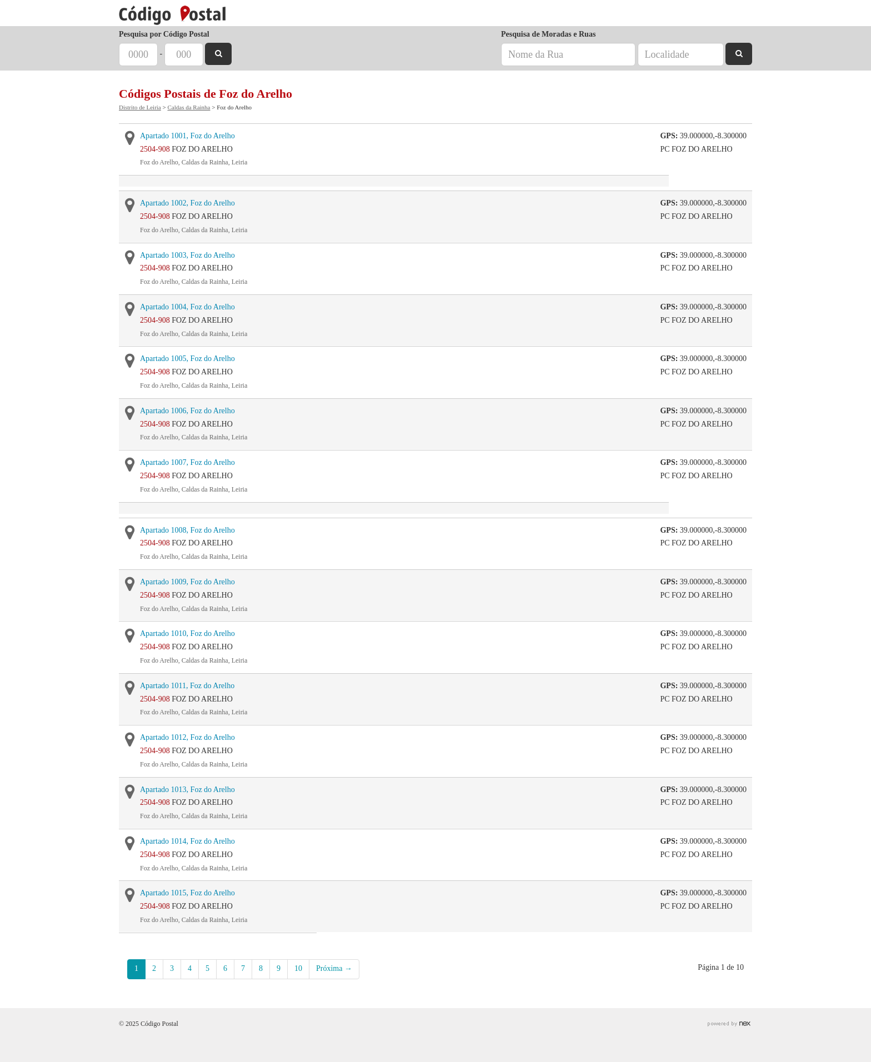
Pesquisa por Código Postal (164, 34)
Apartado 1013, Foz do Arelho (187, 789)
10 (298, 968)
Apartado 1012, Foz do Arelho (187, 737)
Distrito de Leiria (140, 107)
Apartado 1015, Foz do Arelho (187, 893)
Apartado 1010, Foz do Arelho (187, 633)
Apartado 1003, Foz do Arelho (187, 255)
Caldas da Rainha (188, 107)
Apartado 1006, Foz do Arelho (187, 411)
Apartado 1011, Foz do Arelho (187, 686)
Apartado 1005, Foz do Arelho (187, 358)
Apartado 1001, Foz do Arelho (187, 136)
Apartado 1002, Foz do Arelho (187, 203)
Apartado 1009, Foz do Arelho (187, 582)
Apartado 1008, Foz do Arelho (187, 530)
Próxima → (334, 968)
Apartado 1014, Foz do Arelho (187, 841)
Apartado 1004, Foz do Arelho (187, 307)
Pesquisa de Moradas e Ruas (548, 34)
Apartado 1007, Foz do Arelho (187, 462)
